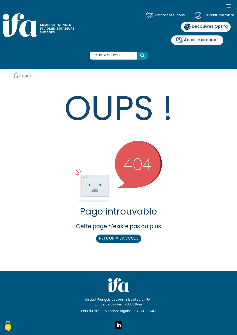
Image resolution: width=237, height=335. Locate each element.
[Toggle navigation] (228, 6)
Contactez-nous (170, 15)
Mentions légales (118, 311)
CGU (140, 311)
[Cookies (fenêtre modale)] (8, 327)
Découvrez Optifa (206, 26)
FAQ (152, 311)
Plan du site (90, 311)
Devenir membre (219, 15)
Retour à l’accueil (118, 238)
